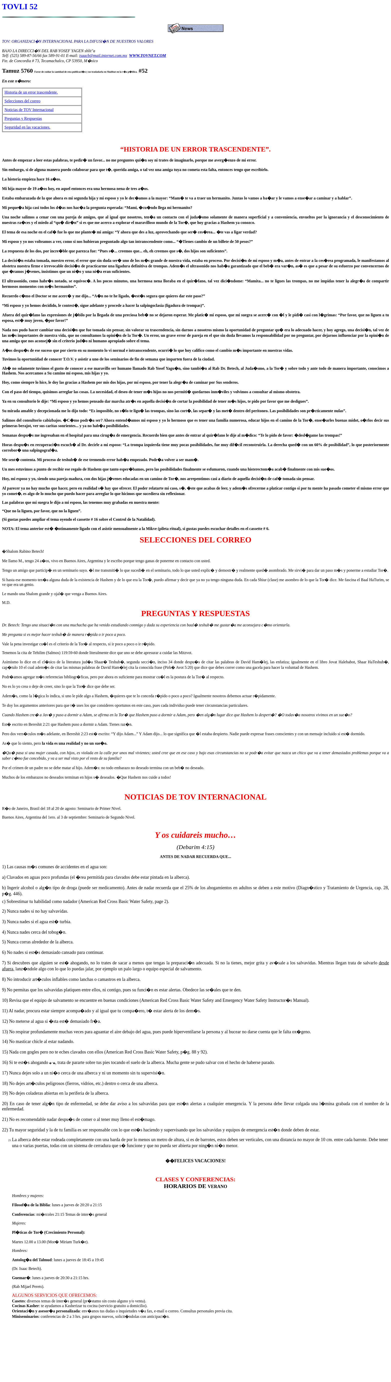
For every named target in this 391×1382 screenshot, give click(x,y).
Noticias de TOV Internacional (29, 110)
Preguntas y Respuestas (23, 118)
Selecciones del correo (22, 101)
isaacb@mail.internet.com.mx (103, 55)
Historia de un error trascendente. (31, 92)
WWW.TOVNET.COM (147, 55)
